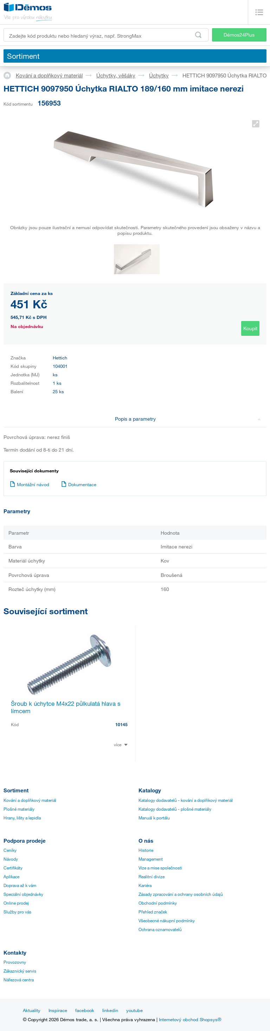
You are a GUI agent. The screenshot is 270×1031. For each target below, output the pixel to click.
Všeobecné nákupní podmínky (167, 920)
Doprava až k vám (20, 885)
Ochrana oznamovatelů (160, 929)
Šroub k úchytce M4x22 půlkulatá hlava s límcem (66, 707)
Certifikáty (13, 867)
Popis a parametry (188, 419)
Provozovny (15, 962)
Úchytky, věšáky (115, 75)
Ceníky (10, 850)
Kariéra (145, 885)
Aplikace (11, 876)
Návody (11, 859)
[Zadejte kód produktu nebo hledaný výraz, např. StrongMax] (106, 35)
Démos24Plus (239, 35)
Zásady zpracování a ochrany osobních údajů (181, 894)
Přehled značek (153, 911)
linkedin (110, 1010)
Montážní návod (29, 484)
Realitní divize (152, 876)
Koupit (250, 328)
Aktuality (31, 1010)
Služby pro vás (17, 911)
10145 (121, 724)
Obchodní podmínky (158, 903)
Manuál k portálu (154, 818)
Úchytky (159, 75)
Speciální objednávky (23, 894)
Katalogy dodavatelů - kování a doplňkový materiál (186, 800)
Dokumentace (78, 484)
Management (151, 859)
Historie (146, 850)
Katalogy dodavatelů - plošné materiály (175, 809)
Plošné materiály (19, 809)
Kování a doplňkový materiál (49, 75)
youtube (134, 1010)
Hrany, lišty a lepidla (22, 818)
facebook (84, 1010)
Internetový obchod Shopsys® (190, 1019)
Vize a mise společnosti (160, 867)
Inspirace (58, 1010)
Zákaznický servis (20, 971)
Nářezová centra (19, 979)
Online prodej (16, 903)
